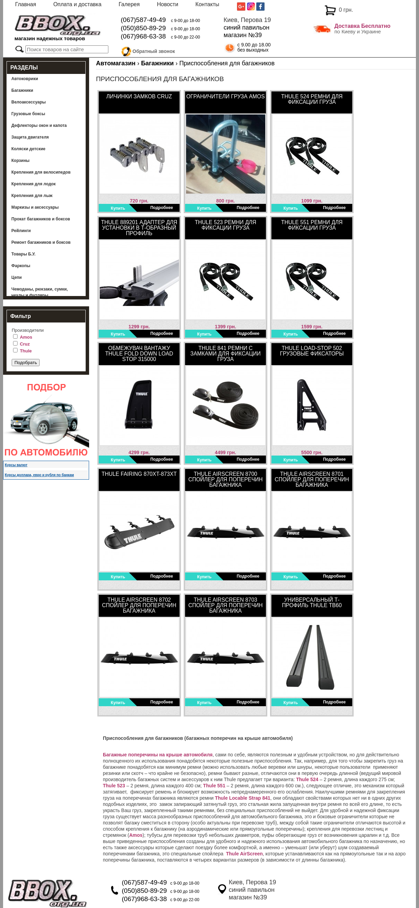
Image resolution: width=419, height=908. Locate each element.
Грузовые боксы (28, 113)
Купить (118, 208)
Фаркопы (20, 265)
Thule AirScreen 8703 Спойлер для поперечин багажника (225, 605)
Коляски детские (28, 148)
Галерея (129, 4)
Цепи (16, 277)
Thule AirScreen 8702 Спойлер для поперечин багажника (139, 605)
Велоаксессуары (28, 102)
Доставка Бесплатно (362, 26)
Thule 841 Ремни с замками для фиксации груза (225, 353)
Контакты (207, 4)
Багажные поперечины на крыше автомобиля (158, 754)
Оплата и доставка (77, 4)
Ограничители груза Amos (225, 96)
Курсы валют (16, 465)
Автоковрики (24, 78)
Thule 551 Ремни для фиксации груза (311, 225)
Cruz (25, 344)
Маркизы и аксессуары (35, 207)
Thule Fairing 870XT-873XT (138, 474)
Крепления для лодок (33, 184)
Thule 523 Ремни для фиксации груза (225, 225)
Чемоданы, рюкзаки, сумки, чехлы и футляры (39, 292)
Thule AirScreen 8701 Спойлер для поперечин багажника (312, 479)
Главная (25, 4)
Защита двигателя (30, 137)
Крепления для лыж (32, 195)
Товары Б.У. (23, 254)
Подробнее (161, 207)
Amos (26, 337)
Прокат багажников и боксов (40, 219)
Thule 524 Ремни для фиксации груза (311, 99)
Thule (26, 350)
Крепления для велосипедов (41, 172)
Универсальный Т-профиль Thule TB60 (312, 602)
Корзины (20, 160)
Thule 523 (114, 785)
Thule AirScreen (244, 853)
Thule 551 (214, 785)
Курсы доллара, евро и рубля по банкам (39, 475)
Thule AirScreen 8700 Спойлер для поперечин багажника (225, 479)
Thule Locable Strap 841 (242, 798)
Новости (167, 4)
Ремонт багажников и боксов (41, 242)
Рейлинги (21, 230)
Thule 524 (307, 779)
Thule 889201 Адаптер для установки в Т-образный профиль (139, 227)
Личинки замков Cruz (139, 96)
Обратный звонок (153, 50)
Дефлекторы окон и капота (39, 125)
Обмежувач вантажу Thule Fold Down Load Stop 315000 (139, 353)
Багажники (22, 90)
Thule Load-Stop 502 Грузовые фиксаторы (312, 351)
